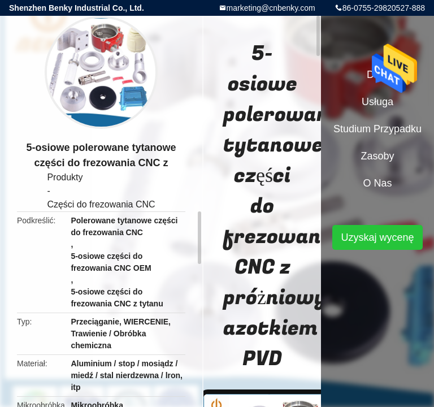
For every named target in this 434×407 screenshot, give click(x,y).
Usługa (377, 101)
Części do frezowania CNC (101, 204)
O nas (377, 183)
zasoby (377, 156)
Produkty (65, 177)
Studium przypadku (377, 129)
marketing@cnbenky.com (271, 7)
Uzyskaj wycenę (377, 237)
